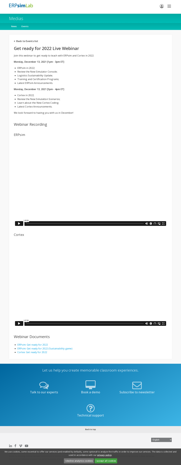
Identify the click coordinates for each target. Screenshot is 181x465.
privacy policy (104, 455)
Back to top (90, 429)
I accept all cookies (106, 460)
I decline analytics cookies (79, 460)
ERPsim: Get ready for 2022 (32, 344)
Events (25, 26)
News (14, 26)
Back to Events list (26, 41)
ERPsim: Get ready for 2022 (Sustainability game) (44, 348)
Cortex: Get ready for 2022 (32, 352)
